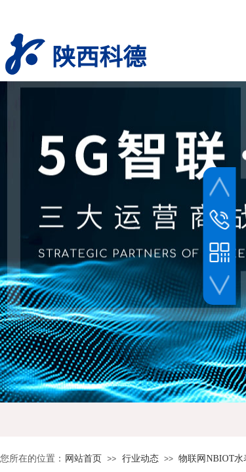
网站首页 (83, 458)
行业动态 (140, 458)
